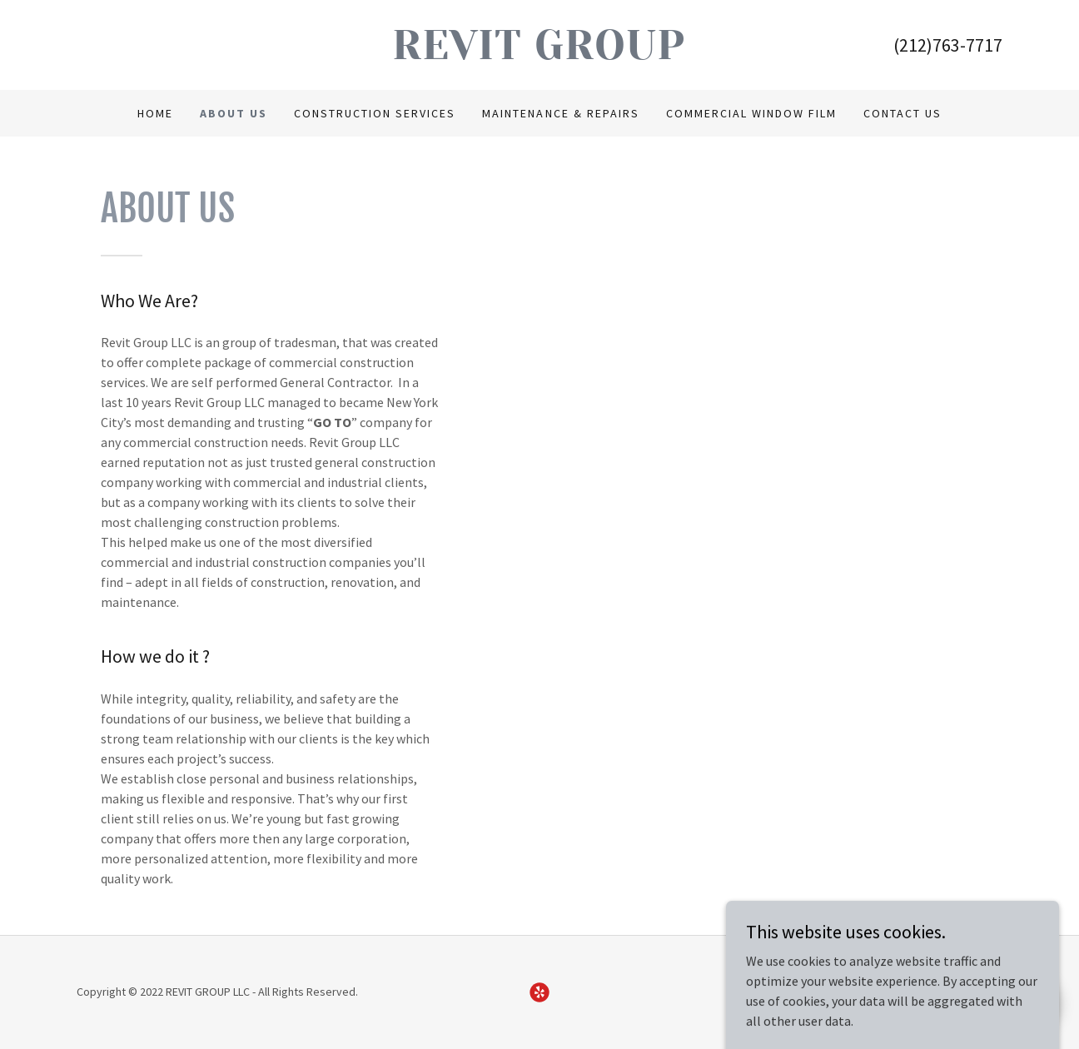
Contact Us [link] (902, 113)
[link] (540, 54)
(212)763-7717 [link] (947, 45)
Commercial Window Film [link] (751, 113)
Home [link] (155, 113)
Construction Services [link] (374, 113)
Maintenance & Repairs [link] (560, 113)
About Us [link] (233, 113)
